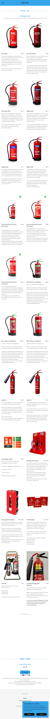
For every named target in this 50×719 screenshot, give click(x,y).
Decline (29, 714)
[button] (5, 3)
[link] (25, 3)
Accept (41, 714)
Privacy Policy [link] (25, 693)
